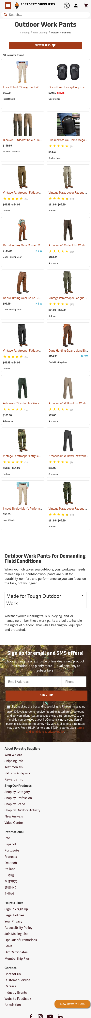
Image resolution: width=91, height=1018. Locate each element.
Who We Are (13, 755)
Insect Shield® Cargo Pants (24, 87)
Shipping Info (14, 761)
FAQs (8, 946)
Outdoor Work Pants (61, 32)
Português (12, 850)
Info (7, 838)
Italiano (10, 869)
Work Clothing (40, 32)
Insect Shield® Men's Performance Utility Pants (37, 508)
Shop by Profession (18, 798)
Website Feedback (18, 999)
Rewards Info (14, 779)
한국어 (9, 894)
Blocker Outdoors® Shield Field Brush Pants (35, 140)
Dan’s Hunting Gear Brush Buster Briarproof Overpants (42, 298)
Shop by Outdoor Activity (22, 810)
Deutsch (11, 863)
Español (10, 844)
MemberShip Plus (17, 959)
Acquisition (13, 1005)
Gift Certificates (16, 952)
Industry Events (16, 993)
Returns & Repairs (17, 773)
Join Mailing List (16, 934)
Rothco (6, 210)
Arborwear (54, 263)
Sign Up (46, 695)
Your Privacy (13, 921)
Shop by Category (17, 792)
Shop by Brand (15, 804)
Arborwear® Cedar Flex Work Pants (30, 403)
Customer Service (17, 980)
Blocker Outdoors (11, 151)
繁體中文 (11, 888)
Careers (10, 986)
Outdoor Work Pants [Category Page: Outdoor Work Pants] (45, 25)
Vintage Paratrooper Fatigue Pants (30, 192)
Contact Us (13, 974)
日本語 (9, 875)
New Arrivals (14, 816)
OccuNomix (54, 99)
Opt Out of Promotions (21, 940)
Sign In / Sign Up (16, 909)
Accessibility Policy (18, 928)
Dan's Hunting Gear (12, 257)
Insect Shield (9, 99)
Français (11, 857)
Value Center (14, 823)
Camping (24, 32)
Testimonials (14, 767)
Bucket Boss (54, 158)
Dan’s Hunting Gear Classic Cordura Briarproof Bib (40, 245)
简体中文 (11, 881)
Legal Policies (14, 915)
